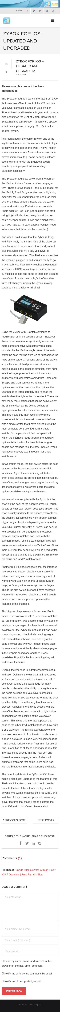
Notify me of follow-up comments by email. (28, 973)
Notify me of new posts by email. (22, 981)
